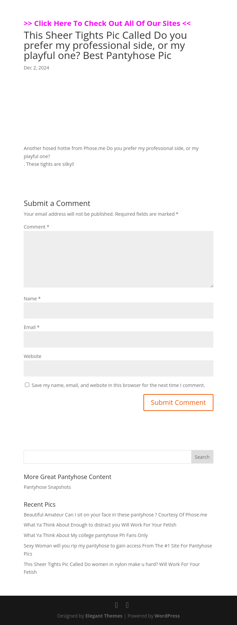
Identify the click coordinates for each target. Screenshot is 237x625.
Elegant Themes (104, 616)
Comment (36, 227)
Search (202, 457)
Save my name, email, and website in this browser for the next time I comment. (118, 385)
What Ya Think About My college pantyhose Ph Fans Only (86, 535)
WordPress (167, 616)
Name (32, 298)
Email (31, 327)
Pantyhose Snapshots (47, 487)
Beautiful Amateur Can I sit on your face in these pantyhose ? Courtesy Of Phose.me (115, 514)
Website (32, 356)
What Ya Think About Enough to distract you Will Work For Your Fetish (100, 525)
